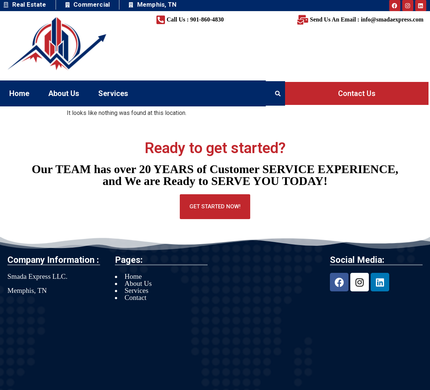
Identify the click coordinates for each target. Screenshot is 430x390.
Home (19, 93)
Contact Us (357, 93)
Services (113, 93)
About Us (63, 93)
